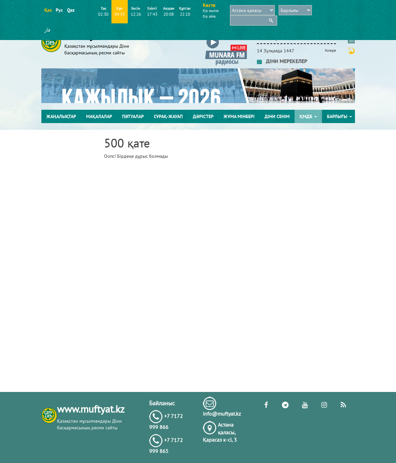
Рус (59, 10)
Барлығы (339, 116)
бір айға (209, 16)
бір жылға (211, 10)
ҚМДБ (308, 116)
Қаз (47, 10)
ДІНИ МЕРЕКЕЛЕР (282, 61)
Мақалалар (99, 116)
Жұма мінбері (239, 116)
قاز (47, 30)
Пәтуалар (133, 116)
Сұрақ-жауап (168, 116)
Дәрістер (203, 116)
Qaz (70, 10)
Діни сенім (277, 116)
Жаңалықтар (61, 116)
